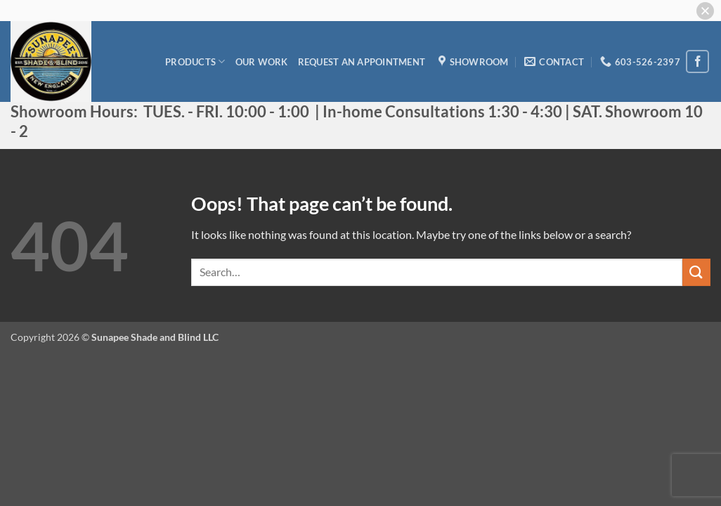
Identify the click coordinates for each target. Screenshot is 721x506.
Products (195, 61)
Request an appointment (362, 61)
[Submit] (696, 272)
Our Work (261, 61)
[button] (705, 11)
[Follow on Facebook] (697, 61)
